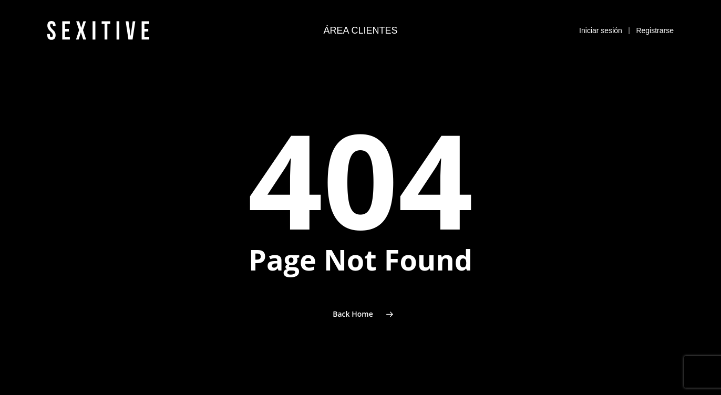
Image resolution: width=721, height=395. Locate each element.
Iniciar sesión (600, 25)
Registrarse (655, 25)
